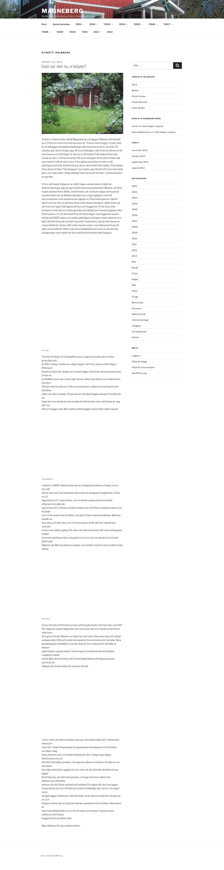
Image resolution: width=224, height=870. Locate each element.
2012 (97, 39)
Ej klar (135, 280)
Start (44, 31)
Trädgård (136, 333)
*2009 (59, 39)
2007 (134, 228)
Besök (135, 274)
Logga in (136, 362)
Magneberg (62, 10)
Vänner (135, 344)
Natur (135, 298)
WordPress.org (139, 380)
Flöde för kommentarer (143, 374)
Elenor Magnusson (141, 139)
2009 (135, 239)
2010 (134, 245)
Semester (137, 315)
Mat (134, 292)
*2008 (46, 39)
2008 (135, 234)
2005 (135, 216)
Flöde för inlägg (139, 368)
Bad (134, 268)
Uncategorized (139, 338)
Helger (135, 286)
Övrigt (135, 304)
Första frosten (139, 103)
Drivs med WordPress (52, 862)
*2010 (72, 39)
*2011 (85, 39)
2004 (135, 210)
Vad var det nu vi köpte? (63, 73)
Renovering (137, 309)
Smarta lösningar (140, 327)
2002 (93, 31)
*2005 (138, 31)
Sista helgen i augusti (152, 133)
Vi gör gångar (138, 115)
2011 (134, 251)
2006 (135, 222)
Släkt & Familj (138, 321)
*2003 (108, 31)
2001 (80, 31)
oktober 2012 (138, 163)
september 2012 (140, 169)
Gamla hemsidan (61, 31)
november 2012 (140, 157)
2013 (109, 39)
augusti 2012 (138, 175)
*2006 (153, 31)
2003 (135, 205)
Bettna (135, 97)
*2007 (168, 31)
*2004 (123, 31)
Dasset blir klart (139, 109)
